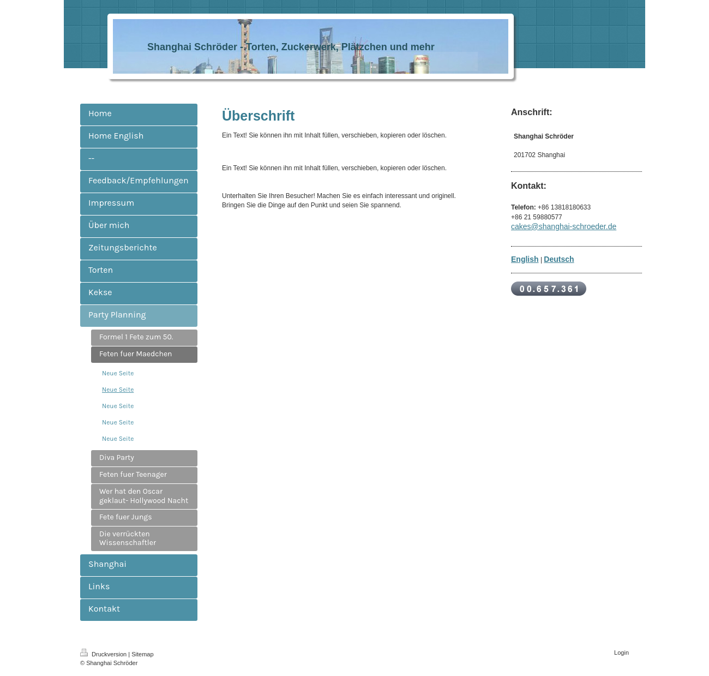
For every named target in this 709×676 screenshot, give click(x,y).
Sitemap (142, 654)
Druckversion (104, 654)
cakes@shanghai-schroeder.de (563, 226)
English (525, 259)
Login (621, 652)
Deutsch (559, 259)
